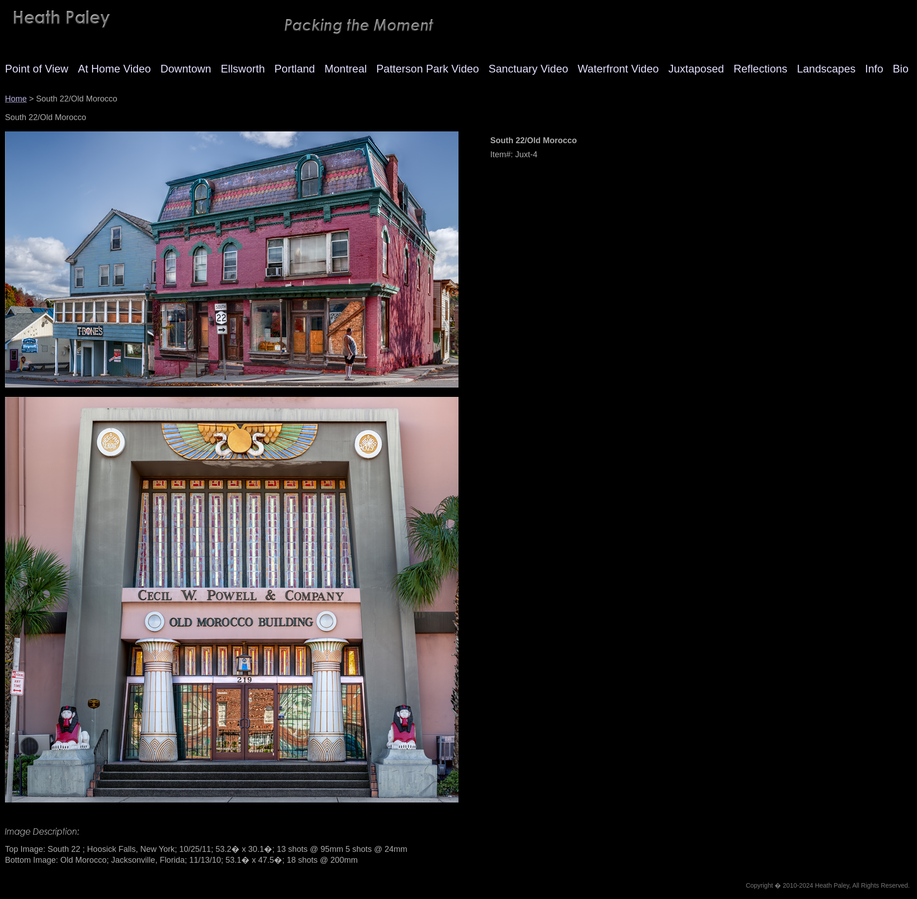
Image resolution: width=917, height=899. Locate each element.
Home (16, 98)
